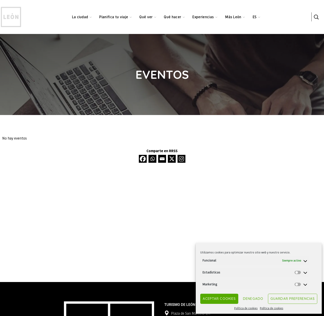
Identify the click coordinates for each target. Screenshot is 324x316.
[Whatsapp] (152, 158)
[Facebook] (142, 158)
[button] (316, 17)
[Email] (162, 158)
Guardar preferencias (292, 298)
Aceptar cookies (219, 298)
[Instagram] (181, 158)
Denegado (253, 298)
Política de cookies (246, 308)
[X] (171, 158)
